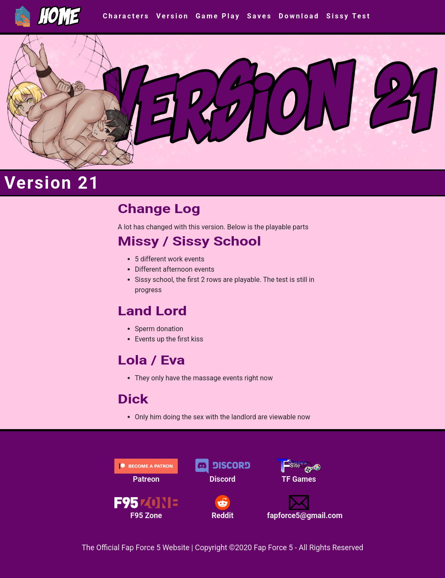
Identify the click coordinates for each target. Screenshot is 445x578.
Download (299, 16)
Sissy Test (348, 16)
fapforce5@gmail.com (302, 507)
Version (172, 16)
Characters (126, 16)
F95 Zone (146, 507)
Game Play (218, 16)
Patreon (146, 471)
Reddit (222, 507)
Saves (259, 16)
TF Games (299, 471)
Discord (222, 471)
